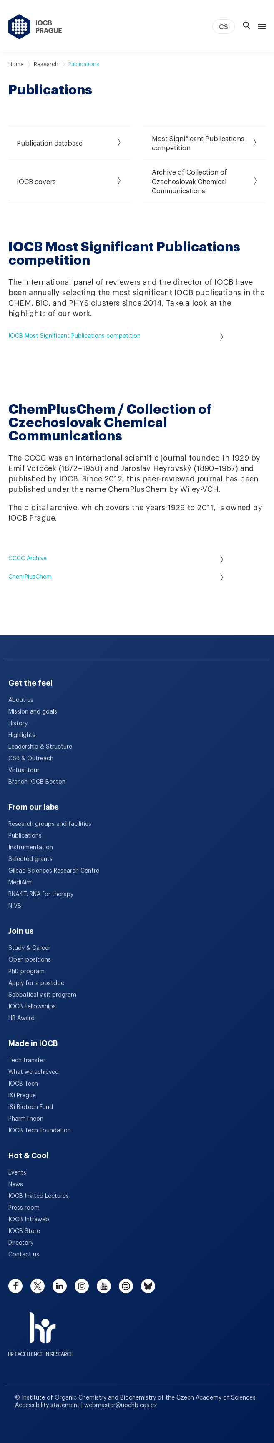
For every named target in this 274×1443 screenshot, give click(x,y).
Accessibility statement (48, 1405)
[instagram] (82, 1286)
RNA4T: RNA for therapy (40, 894)
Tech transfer (26, 1060)
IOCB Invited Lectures (38, 1196)
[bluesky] (148, 1286)
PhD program (26, 972)
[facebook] (15, 1286)
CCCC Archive (115, 559)
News (15, 1184)
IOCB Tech (23, 1084)
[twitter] (37, 1286)
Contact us (23, 1255)
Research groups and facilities (49, 824)
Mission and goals (32, 712)
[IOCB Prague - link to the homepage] (35, 26)
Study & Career (29, 948)
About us (20, 700)
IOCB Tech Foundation (39, 1131)
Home (16, 64)
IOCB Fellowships (32, 1007)
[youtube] (104, 1286)
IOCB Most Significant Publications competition (115, 337)
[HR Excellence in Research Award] (40, 1329)
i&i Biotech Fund (30, 1107)
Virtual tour (23, 770)
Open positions (29, 960)
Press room (24, 1208)
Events (17, 1173)
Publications (25, 836)
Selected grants (30, 859)
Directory (20, 1243)
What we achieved (33, 1072)
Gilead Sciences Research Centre (53, 871)
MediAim (20, 883)
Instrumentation (30, 848)
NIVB (14, 906)
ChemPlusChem (115, 577)
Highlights (21, 735)
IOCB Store (24, 1231)
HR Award (21, 1018)
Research (46, 64)
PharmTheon (25, 1119)
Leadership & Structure (40, 747)
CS (223, 27)
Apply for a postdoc (36, 983)
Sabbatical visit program (42, 995)
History (18, 724)
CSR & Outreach (30, 759)
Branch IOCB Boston (36, 782)
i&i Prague (22, 1096)
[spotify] (126, 1286)
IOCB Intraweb (28, 1220)
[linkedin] (60, 1286)
